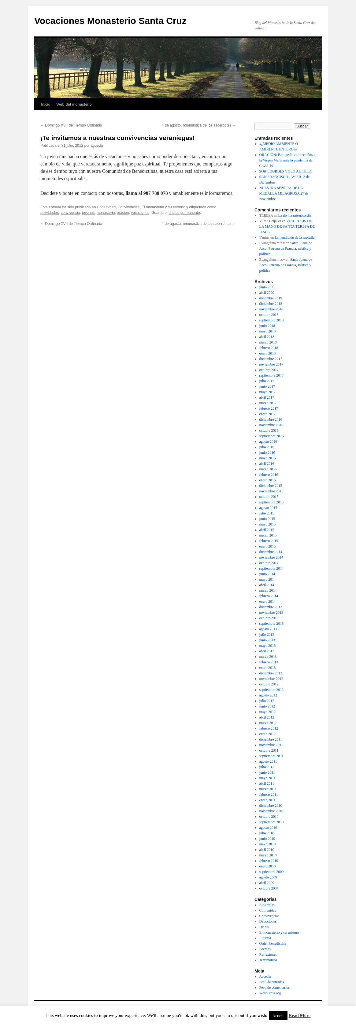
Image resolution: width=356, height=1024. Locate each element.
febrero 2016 (268, 474)
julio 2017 (266, 381)
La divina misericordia (295, 215)
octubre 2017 (269, 370)
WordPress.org (270, 993)
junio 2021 (267, 287)
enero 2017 (267, 414)
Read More (299, 1015)
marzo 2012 (268, 723)
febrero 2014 (268, 596)
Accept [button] (278, 1015)
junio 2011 (267, 772)
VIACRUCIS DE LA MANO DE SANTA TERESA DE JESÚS (287, 226)
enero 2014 (267, 601)
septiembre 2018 (271, 320)
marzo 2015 (268, 535)
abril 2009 (266, 883)
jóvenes (88, 212)
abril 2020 (266, 292)
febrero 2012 (268, 728)
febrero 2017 (268, 408)
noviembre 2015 (271, 491)
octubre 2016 (269, 430)
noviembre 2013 (271, 612)
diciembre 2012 (270, 673)
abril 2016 (266, 463)
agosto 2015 (268, 508)
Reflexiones (268, 954)
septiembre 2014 (271, 568)
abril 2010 (266, 850)
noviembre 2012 (271, 679)
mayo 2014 (267, 579)
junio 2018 (267, 326)
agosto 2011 (268, 761)
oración (123, 212)
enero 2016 (267, 480)
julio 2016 (266, 447)
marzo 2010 (268, 855)
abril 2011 (266, 783)
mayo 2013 (267, 645)
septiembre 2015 (271, 502)
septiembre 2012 (271, 690)
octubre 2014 (269, 563)
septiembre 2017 (271, 375)
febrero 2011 (268, 794)
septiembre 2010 (271, 822)
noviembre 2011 (271, 745)
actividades (49, 212)
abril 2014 (266, 585)
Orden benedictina (272, 943)
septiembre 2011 (271, 756)
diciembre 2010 (270, 805)
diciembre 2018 (270, 304)
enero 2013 (267, 668)
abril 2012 (266, 717)
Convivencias (128, 207)
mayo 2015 (267, 524)
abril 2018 (266, 337)
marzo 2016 (268, 469)
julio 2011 (266, 767)
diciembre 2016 (270, 419)
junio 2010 (267, 838)
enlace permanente (184, 212)
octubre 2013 (269, 618)
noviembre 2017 (271, 364)
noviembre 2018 (271, 309)
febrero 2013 (268, 662)
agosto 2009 (268, 877)
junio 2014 (267, 574)
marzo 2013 (268, 656)
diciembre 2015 (270, 486)
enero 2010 (267, 866)
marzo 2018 (268, 342)
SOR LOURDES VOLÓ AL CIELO (286, 171)
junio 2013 (267, 640)
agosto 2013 (268, 629)
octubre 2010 (269, 816)
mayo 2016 (267, 458)
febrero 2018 (268, 348)
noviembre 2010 (271, 811)
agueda (97, 145)
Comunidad (106, 207)
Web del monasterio (73, 104)
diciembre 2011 (270, 739)
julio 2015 (266, 513)
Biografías (267, 905)
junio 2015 (267, 519)
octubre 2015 (269, 497)
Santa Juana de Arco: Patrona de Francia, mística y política (285, 248)
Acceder (265, 976)
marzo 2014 (268, 590)
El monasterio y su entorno (163, 207)
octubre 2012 (269, 684)
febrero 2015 (268, 541)
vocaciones (140, 212)
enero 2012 (267, 734)
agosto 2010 (268, 827)
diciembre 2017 (270, 359)
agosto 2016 (268, 441)
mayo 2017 (267, 392)
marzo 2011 (268, 789)
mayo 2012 (267, 712)
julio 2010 (266, 833)
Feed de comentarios (274, 987)
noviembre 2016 (271, 425)
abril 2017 (266, 397)
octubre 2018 (269, 315)
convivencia (70, 212)
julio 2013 (266, 634)
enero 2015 (267, 546)
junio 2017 (267, 386)
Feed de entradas (271, 982)
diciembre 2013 (270, 607)
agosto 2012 (268, 695)
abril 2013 (266, 651)
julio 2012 (266, 701)
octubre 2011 (269, 750)
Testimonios (268, 960)
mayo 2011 (267, 778)
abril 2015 (266, 530)
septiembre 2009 (271, 872)
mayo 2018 (267, 331)
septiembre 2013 (271, 623)
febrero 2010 (268, 861)
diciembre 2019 (270, 298)
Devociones (268, 921)
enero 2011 (267, 800)
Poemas (265, 949)
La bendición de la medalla (294, 237)
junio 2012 (267, 706)
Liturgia (265, 938)
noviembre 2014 (271, 557)
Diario (264, 927)
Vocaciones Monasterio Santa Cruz (110, 21)
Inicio (45, 104)
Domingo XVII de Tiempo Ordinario (71, 125)
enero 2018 (267, 353)
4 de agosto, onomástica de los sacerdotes (199, 125)
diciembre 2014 (270, 552)
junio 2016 (267, 452)
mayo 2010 (267, 844)
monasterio (106, 212)
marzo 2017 (268, 403)
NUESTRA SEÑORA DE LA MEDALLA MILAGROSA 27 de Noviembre (284, 193)
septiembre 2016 (271, 436)
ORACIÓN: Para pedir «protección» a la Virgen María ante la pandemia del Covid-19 (287, 160)
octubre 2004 (269, 888)
